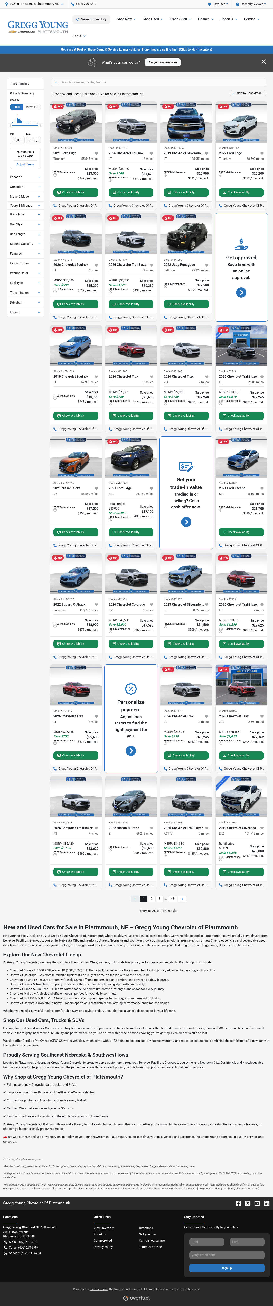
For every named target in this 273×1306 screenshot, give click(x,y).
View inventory (104, 1228)
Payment (31, 106)
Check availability (70, 192)
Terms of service (150, 1247)
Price (16, 106)
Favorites (217, 4)
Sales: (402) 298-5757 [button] (21, 1247)
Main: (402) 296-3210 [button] (20, 1242)
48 (173, 899)
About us (100, 1234)
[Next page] (182, 899)
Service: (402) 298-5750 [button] (22, 1253)
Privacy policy (103, 1247)
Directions (146, 1228)
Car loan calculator (152, 1240)
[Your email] (227, 1255)
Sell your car (147, 1234)
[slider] (10, 125)
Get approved (103, 1240)
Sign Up (227, 1268)
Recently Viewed (249, 4)
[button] (35, 4)
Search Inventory (91, 19)
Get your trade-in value (163, 62)
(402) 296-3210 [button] (83, 4)
